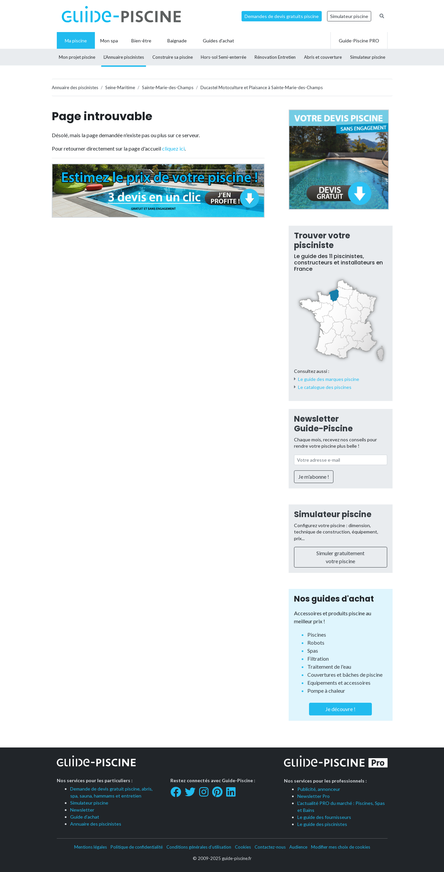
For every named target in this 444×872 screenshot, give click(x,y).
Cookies (243, 847)
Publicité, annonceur (318, 789)
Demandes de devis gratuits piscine (282, 16)
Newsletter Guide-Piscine (323, 423)
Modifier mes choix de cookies (340, 847)
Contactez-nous (270, 847)
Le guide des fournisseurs (324, 817)
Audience (298, 847)
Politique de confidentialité (137, 847)
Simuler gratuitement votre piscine (340, 557)
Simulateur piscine (349, 16)
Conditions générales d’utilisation (198, 847)
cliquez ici (173, 148)
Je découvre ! (340, 709)
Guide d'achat (84, 817)
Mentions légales (90, 847)
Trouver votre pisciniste (322, 240)
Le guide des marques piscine (328, 379)
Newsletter (82, 810)
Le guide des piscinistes (322, 824)
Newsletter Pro (313, 796)
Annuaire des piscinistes (95, 824)
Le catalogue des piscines (324, 387)
